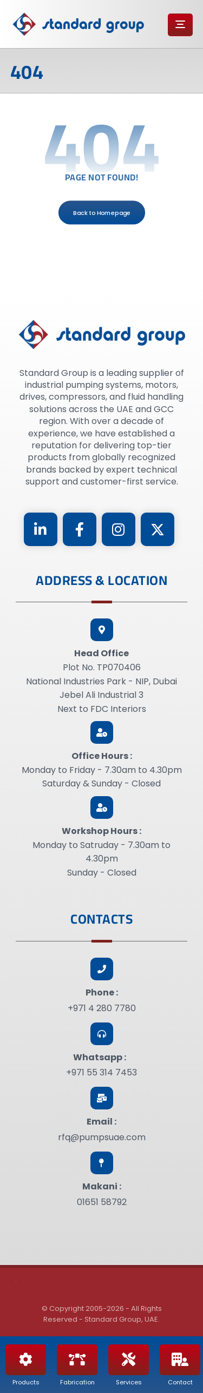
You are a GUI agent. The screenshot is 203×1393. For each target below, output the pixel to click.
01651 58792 (102, 1202)
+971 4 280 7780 (102, 1008)
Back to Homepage (101, 212)
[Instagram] (118, 529)
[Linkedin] (40, 529)
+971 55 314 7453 (101, 1072)
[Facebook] (79, 529)
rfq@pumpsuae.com (102, 1137)
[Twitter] (157, 529)
